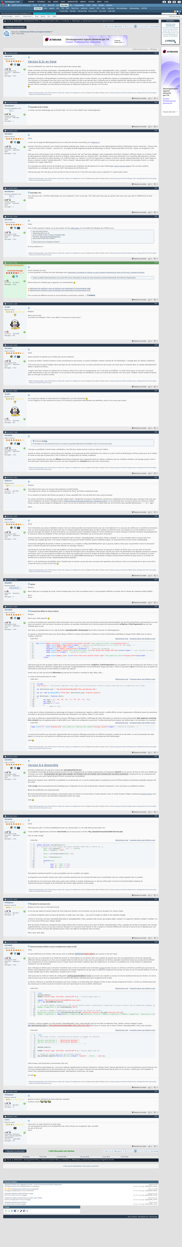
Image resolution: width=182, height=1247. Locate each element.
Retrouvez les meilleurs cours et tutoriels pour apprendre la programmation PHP (60, 290)
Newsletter (72, 2)
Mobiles (101, 5)
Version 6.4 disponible (43, 765)
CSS (62, 8)
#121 (156, 53)
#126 (156, 262)
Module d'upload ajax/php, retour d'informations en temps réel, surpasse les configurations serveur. (57, 93)
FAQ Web (73, 11)
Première (118, 26)
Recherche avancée (174, 16)
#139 (156, 1093)
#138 (156, 942)
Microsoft (51, 5)
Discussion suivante (90, 1168)
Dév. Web (64, 5)
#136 (156, 816)
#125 (156, 216)
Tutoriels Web (82, 11)
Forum (9, 21)
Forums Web (64, 11)
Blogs (55, 2)
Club (106, 2)
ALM (44, 5)
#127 (156, 303)
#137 (156, 899)
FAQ (49, 2)
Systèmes (109, 5)
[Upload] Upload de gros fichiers (16, 1204)
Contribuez (65, 21)
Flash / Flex (74, 8)
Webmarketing (134, 8)
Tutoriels (41, 2)
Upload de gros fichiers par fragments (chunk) (35, 32)
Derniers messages (7, 16)
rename (102, 969)
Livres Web (102, 11)
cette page (75, 228)
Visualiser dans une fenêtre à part (142, 639)
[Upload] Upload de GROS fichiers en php (19, 1195)
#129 (156, 390)
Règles (54, 16)
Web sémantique (121, 8)
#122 (156, 102)
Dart (67, 8)
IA (39, 5)
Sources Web (92, 11)
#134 (156, 606)
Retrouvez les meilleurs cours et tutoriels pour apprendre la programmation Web (60, 288)
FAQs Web (43, 1158)
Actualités (26, 1158)
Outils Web (111, 11)
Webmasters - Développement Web (26, 21)
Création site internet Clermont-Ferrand (40, 94)
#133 (156, 579)
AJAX (45, 8)
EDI (71, 5)
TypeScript (110, 8)
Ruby (103, 8)
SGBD (88, 5)
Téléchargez (76, 21)
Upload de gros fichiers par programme (25, 1190)
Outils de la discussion (140, 49)
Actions (17, 16)
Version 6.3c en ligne (42, 62)
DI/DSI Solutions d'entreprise (21, 5)
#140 (156, 1118)
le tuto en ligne (146, 794)
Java (57, 5)
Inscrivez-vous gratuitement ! (45, 13)
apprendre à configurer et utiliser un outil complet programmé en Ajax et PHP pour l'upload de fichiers (106, 273)
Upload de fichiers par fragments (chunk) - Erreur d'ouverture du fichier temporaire (33, 1186)
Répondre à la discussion (15, 27)
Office (94, 5)
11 (145, 26)
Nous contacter (132, 1218)
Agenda (43, 16)
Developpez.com (143, 1218)
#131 (156, 477)
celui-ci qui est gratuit (122, 166)
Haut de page (153, 1218)
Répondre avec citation (139, 98)
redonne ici (95, 142)
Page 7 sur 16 (109, 26)
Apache (51, 8)
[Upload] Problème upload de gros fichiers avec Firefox (23, 1199)
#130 (156, 432)
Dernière (154, 26)
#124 (156, 188)
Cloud (35, 5)
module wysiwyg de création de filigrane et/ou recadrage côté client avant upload (133, 93)
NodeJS (91, 8)
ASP (57, 8)
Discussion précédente (72, 1168)
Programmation (79, 5)
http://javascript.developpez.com (50, 236)
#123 (156, 130)
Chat (62, 2)
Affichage (153, 49)
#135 (156, 756)
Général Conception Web (50, 21)
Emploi (83, 2)
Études (91, 2)
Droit (99, 2)
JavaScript (84, 8)
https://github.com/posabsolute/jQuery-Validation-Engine (85, 501)
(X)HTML (144, 8)
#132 (156, 516)
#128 (156, 345)
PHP (98, 8)
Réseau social (27, 16)
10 (142, 26)
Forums (31, 2)
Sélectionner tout (121, 639)
